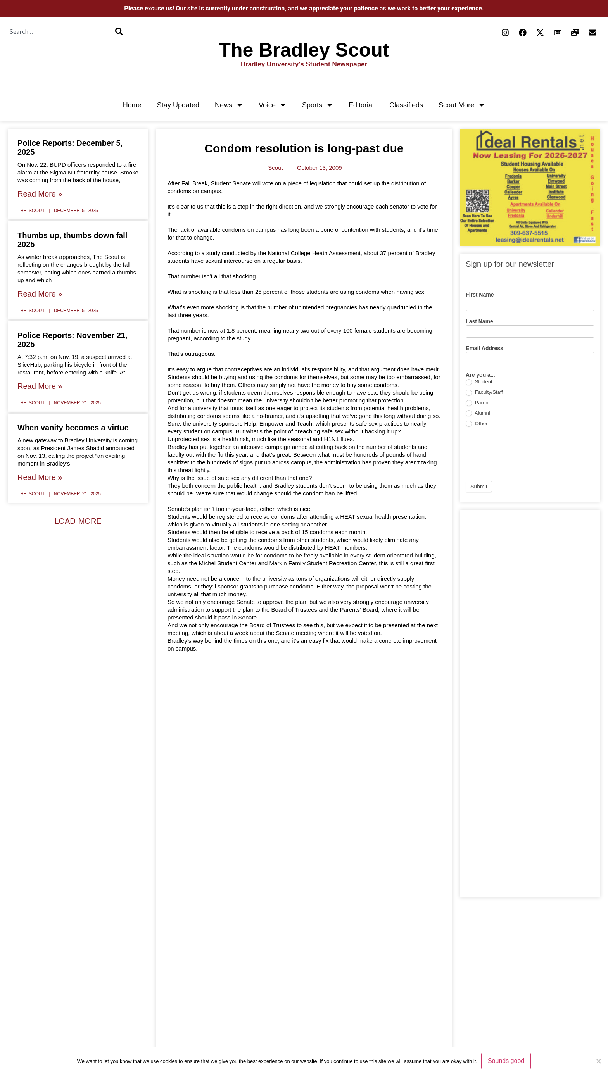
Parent (478, 403)
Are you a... (480, 375)
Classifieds (406, 105)
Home (132, 105)
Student (479, 382)
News (229, 105)
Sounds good (506, 1061)
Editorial (361, 105)
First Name (480, 295)
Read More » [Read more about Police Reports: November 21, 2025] (39, 386)
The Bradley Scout (304, 50)
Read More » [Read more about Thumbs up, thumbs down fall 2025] (39, 294)
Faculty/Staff (484, 392)
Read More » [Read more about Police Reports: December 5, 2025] (39, 194)
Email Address (484, 348)
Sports (317, 105)
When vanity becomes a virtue (73, 427)
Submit (478, 486)
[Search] (119, 31)
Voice (273, 105)
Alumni (478, 413)
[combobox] (60, 31)
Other (476, 424)
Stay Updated (178, 105)
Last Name (479, 321)
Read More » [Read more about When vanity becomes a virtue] (39, 477)
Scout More (462, 105)
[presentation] (525, 454)
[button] (78, 521)
